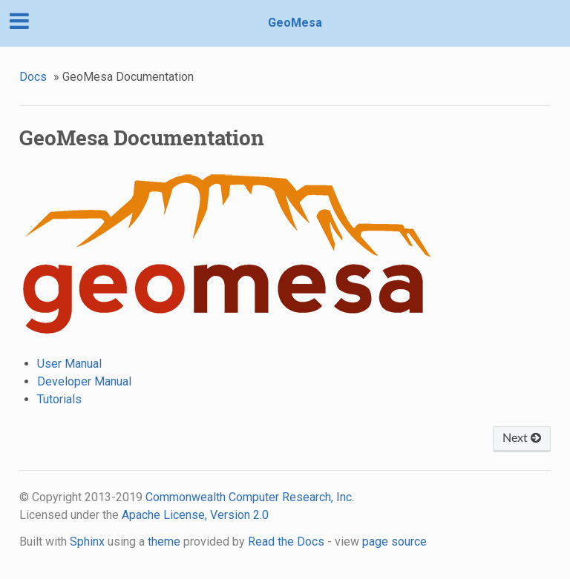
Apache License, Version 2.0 (195, 515)
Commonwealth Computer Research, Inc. (249, 497)
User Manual (69, 364)
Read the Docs (286, 542)
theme (164, 542)
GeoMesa (295, 23)
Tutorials (59, 399)
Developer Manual (84, 381)
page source (394, 542)
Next (521, 438)
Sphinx (87, 542)
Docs (33, 77)
